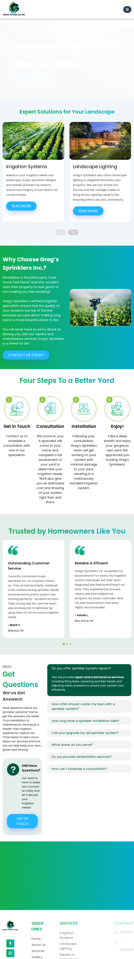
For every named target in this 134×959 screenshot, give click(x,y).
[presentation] (61, 202)
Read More (21, 175)
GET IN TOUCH (22, 791)
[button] (64, 613)
